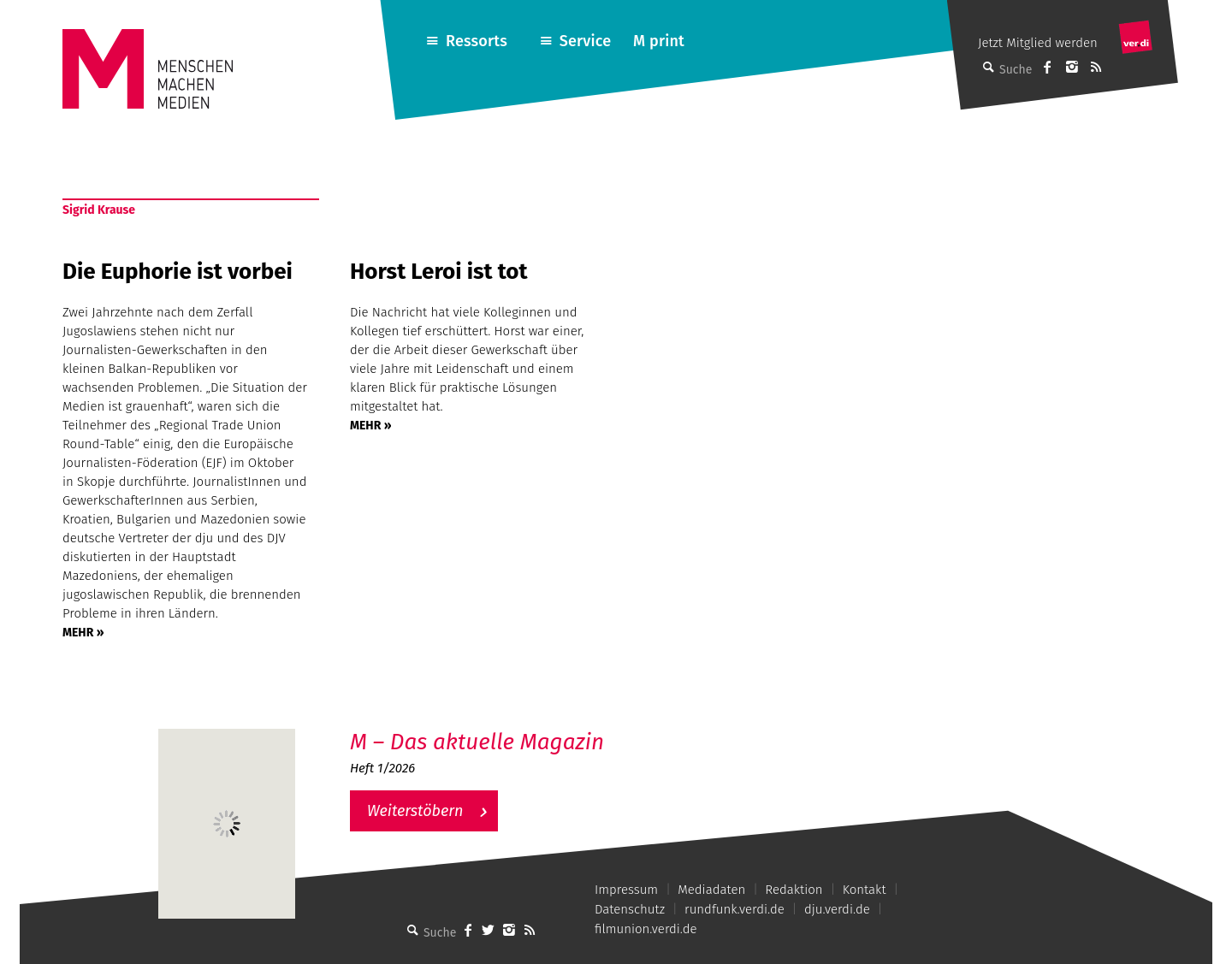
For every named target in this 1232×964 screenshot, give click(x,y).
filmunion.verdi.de (646, 929)
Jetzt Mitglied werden (1038, 42)
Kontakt (864, 889)
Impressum (626, 889)
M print (658, 41)
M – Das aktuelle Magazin (477, 742)
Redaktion (793, 889)
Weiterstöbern (415, 810)
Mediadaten (711, 889)
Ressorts (476, 41)
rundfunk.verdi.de (734, 909)
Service (586, 41)
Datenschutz (630, 909)
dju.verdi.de (837, 909)
